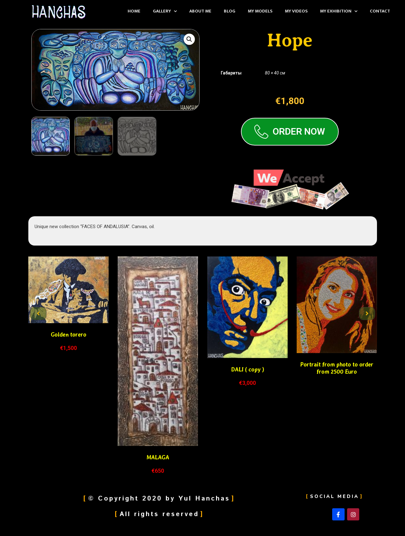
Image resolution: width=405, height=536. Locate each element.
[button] (38, 313)
